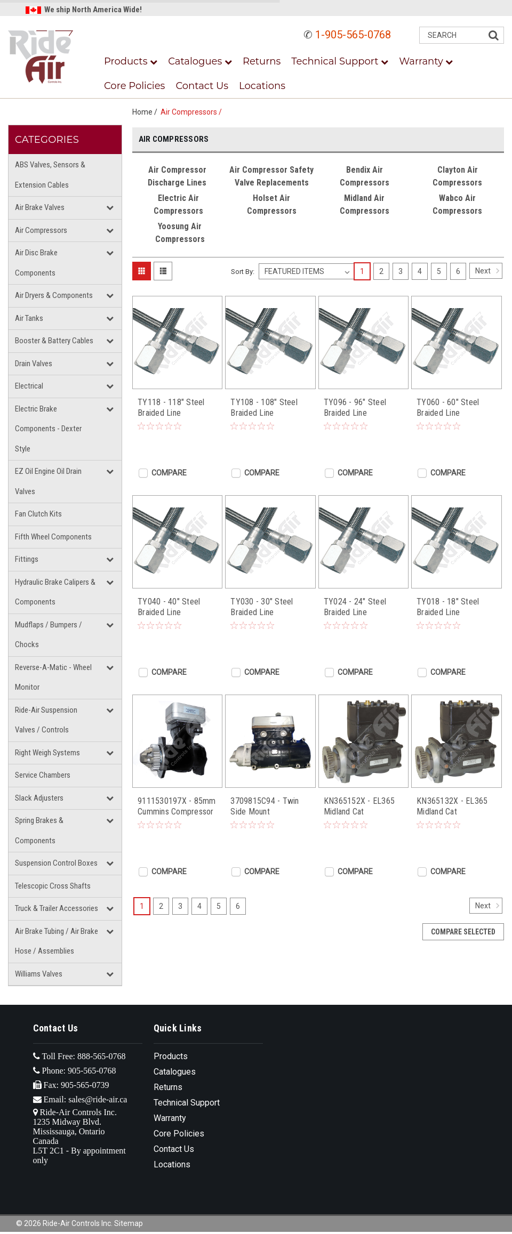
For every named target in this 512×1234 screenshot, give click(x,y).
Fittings (26, 559)
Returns (262, 61)
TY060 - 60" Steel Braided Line (448, 407)
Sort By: (242, 272)
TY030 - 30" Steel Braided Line (261, 606)
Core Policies (134, 86)
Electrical (29, 386)
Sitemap (128, 1223)
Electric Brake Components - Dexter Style (48, 429)
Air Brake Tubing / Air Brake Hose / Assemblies (56, 941)
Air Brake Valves (40, 207)
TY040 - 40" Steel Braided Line (169, 606)
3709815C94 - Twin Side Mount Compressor (264, 806)
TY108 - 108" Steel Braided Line (264, 407)
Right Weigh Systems (47, 752)
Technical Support (339, 61)
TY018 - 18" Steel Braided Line (448, 606)
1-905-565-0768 (353, 34)
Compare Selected (463, 931)
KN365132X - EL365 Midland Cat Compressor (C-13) (452, 806)
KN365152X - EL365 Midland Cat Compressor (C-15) (359, 806)
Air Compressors (41, 230)
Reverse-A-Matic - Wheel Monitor (53, 677)
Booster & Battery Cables (54, 340)
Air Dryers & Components (54, 295)
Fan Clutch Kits (38, 514)
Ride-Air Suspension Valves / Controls (46, 720)
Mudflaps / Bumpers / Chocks (48, 635)
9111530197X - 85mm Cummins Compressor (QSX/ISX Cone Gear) (177, 806)
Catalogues (200, 61)
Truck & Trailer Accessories (56, 908)
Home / (146, 112)
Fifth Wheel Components (53, 537)
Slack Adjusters (39, 798)
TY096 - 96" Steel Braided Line (355, 407)
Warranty (426, 61)
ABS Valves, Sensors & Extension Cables (50, 175)
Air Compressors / (193, 112)
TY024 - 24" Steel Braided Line (355, 606)
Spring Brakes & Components (39, 830)
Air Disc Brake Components (36, 263)
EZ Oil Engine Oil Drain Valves (48, 481)
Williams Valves (38, 974)
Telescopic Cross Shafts (53, 886)
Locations (262, 86)
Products (130, 61)
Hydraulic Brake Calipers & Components (55, 592)
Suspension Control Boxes (56, 863)
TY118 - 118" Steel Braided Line (171, 407)
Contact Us (201, 86)
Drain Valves (33, 363)
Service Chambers (42, 775)
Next (488, 270)
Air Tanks (29, 318)
